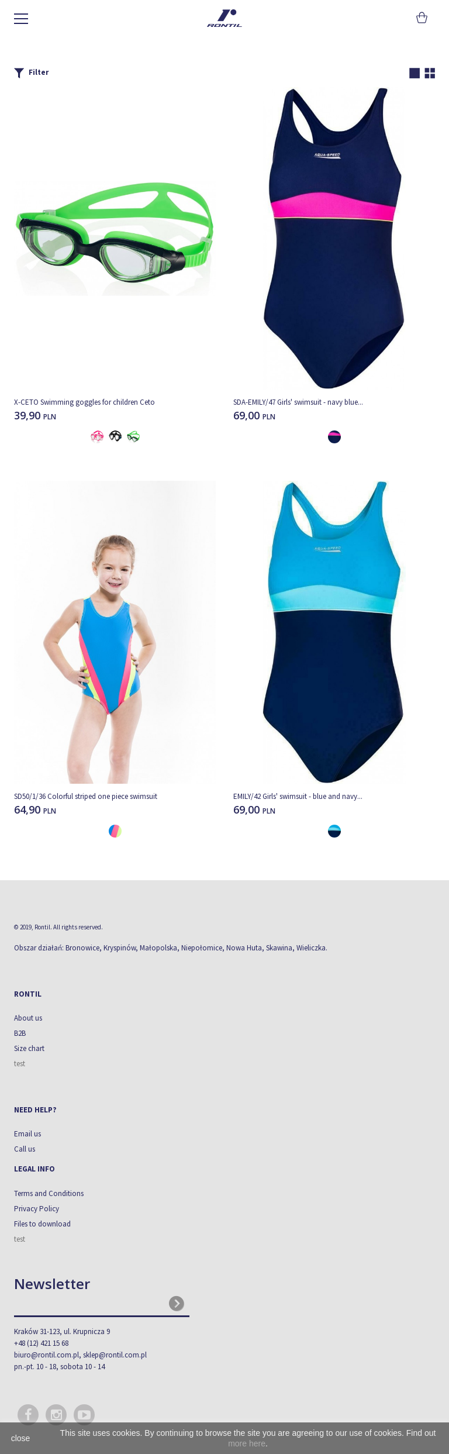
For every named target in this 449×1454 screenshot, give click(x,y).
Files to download (42, 1224)
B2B (20, 1033)
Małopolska (158, 948)
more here (246, 1443)
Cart (421, 17)
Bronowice (82, 948)
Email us (27, 1134)
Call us (24, 1149)
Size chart (29, 1048)
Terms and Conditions (49, 1193)
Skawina (279, 948)
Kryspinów (119, 948)
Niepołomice (201, 948)
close (20, 1438)
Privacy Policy (36, 1209)
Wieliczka (311, 948)
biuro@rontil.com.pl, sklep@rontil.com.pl (80, 1355)
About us (28, 1018)
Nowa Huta (244, 948)
